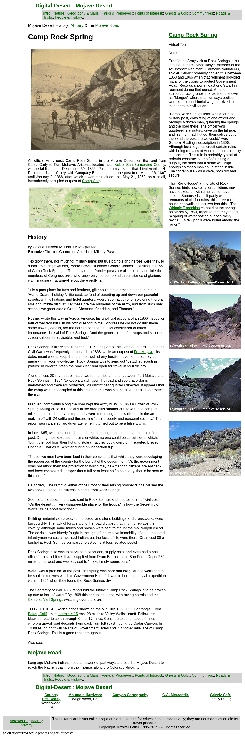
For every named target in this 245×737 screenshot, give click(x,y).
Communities (202, 13)
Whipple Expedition (184, 208)
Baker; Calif (37, 614)
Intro (46, 13)
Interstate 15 (68, 614)
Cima (82, 619)
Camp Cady (91, 181)
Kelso (119, 165)
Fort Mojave (143, 352)
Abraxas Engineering (26, 721)
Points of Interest (148, 13)
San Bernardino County (145, 165)
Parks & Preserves (117, 13)
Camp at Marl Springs (45, 600)
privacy (26, 725)
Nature (58, 13)
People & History (68, 17)
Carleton (128, 347)
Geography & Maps (83, 13)
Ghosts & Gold (177, 13)
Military (76, 25)
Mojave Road (107, 25)
